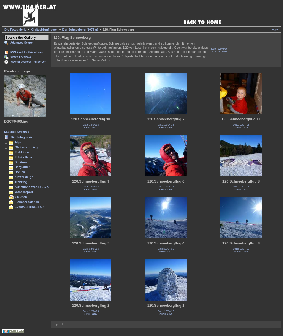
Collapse (23, 131)
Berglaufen (23, 167)
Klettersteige (24, 177)
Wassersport (24, 192)
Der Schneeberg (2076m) (80, 29)
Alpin (18, 142)
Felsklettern (23, 157)
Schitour (21, 162)
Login (274, 29)
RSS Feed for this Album (26, 52)
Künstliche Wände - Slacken (35, 187)
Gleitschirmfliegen (44, 29)
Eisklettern (22, 152)
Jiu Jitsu (21, 197)
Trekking (21, 182)
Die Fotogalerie (15, 29)
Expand (9, 131)
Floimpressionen (27, 202)
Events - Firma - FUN (29, 207)
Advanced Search (21, 42)
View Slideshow (20, 57)
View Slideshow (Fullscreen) (28, 61)
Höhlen (20, 172)
